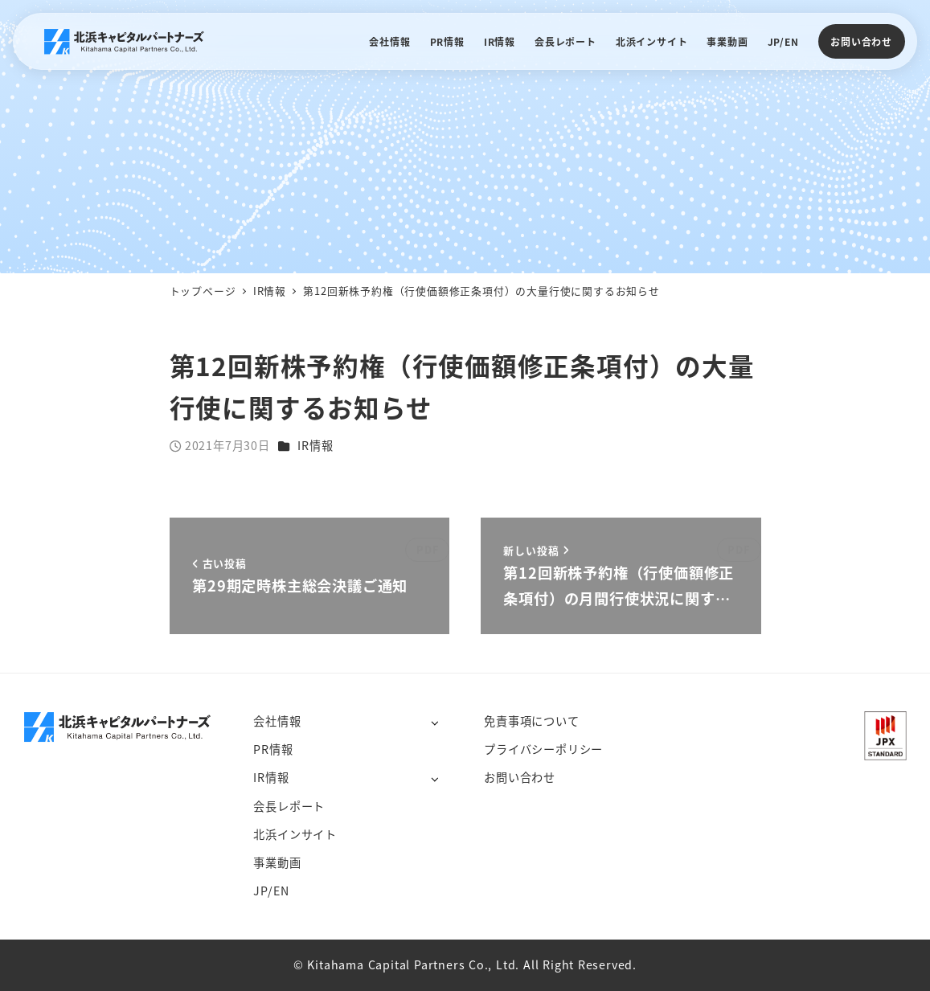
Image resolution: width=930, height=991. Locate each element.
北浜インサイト (295, 834)
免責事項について (531, 721)
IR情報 (315, 445)
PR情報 (273, 749)
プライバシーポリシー (543, 749)
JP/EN (271, 890)
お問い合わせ (861, 41)
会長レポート (289, 806)
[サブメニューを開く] (434, 722)
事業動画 (277, 862)
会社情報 (277, 721)
